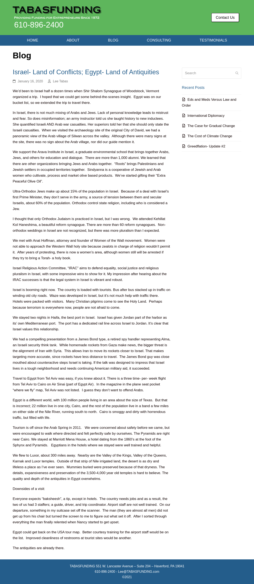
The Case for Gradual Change (211, 126)
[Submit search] (236, 73)
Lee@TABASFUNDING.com (138, 571)
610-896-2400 (39, 24)
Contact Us (225, 17)
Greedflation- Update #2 (206, 146)
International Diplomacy (206, 116)
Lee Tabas (60, 81)
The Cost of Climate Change (210, 136)
